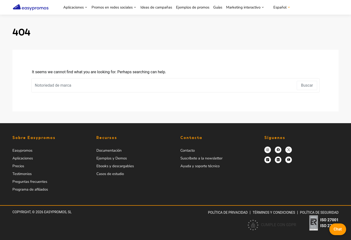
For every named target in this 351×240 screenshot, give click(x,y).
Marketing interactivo (243, 7)
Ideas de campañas (156, 7)
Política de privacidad (228, 212)
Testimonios (22, 173)
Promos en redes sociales (112, 7)
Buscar (307, 85)
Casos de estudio (110, 173)
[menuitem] (281, 7)
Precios (18, 166)
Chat (338, 229)
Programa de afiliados (30, 189)
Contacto (187, 150)
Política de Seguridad (319, 212)
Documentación (109, 150)
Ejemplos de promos (192, 7)
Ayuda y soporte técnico (200, 166)
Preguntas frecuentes (29, 181)
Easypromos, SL (58, 212)
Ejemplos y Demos (111, 158)
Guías (217, 7)
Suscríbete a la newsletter (201, 158)
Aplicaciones (73, 7)
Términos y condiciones (274, 212)
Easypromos (22, 150)
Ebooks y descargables (115, 166)
